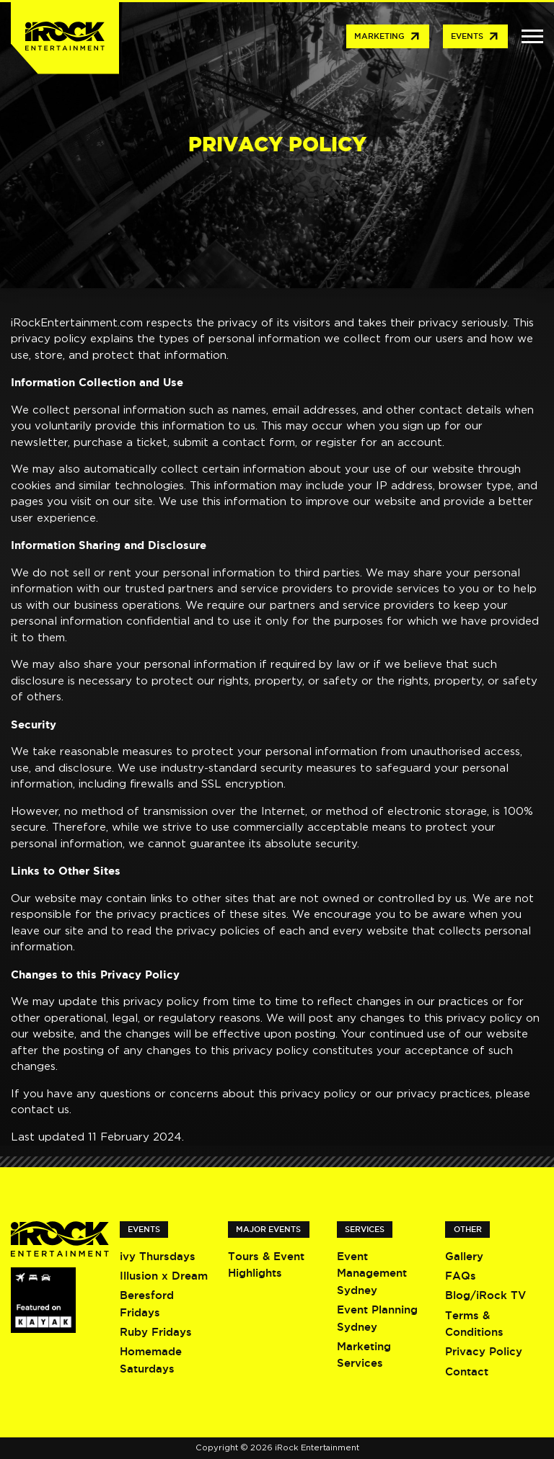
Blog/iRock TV (485, 1295)
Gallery (464, 1256)
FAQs (460, 1276)
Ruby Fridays (156, 1332)
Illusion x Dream (164, 1276)
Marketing (387, 37)
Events (475, 37)
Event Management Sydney (372, 1273)
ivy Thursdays (157, 1256)
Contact (466, 1371)
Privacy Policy (483, 1351)
